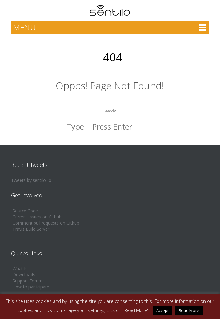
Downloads (24, 274)
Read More (189, 310)
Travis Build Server (31, 229)
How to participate (31, 287)
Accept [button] (162, 310)
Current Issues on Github (37, 217)
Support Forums (29, 281)
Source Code (25, 211)
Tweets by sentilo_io (31, 180)
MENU (24, 27)
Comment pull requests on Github (46, 223)
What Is (20, 268)
